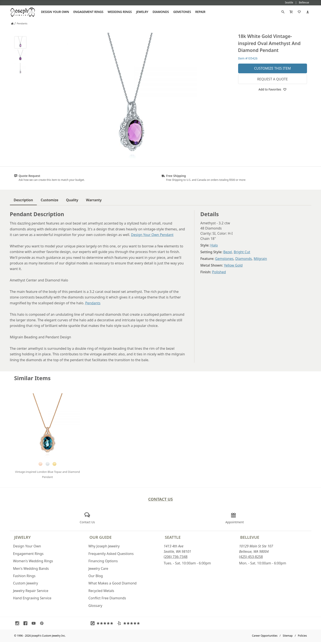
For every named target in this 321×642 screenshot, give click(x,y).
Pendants (93, 303)
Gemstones (182, 12)
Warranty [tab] (94, 200)
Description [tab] (23, 200)
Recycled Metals (101, 590)
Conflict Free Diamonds (107, 598)
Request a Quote (272, 79)
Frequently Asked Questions (111, 553)
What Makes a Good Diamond (112, 583)
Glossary (95, 605)
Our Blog (95, 575)
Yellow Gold (233, 265)
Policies (302, 635)
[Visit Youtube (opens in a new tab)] (35, 623)
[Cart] (291, 11)
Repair (200, 12)
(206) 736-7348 (176, 556)
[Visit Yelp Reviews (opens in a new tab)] (129, 623)
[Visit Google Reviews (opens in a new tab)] (103, 623)
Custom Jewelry (25, 583)
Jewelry (142, 12)
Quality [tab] (72, 200)
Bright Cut (242, 252)
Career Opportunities (265, 635)
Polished (219, 272)
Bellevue (249, 537)
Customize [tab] (49, 200)
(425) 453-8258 (251, 556)
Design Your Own (55, 12)
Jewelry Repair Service (30, 590)
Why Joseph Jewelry (104, 546)
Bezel (227, 252)
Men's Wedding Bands (31, 568)
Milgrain (260, 258)
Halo (214, 245)
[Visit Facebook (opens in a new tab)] (26, 623)
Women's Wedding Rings (33, 561)
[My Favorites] (299, 11)
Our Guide (101, 537)
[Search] (283, 11)
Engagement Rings (88, 12)
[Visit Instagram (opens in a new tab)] (18, 623)
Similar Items (32, 378)
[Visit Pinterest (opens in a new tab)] (43, 623)
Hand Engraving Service (32, 598)
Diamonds (161, 12)
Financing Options (103, 561)
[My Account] (307, 11)
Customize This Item (272, 68)
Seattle (173, 537)
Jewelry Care (98, 568)
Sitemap (288, 635)
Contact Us (160, 499)
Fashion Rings (24, 575)
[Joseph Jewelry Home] (12, 23)
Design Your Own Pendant (152, 234)
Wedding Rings (120, 12)
